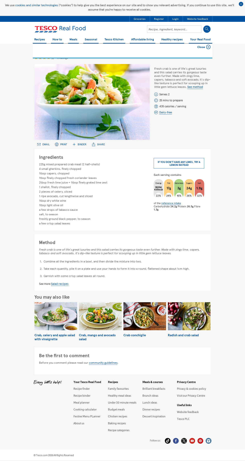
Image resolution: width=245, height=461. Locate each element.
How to (57, 39)
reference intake (171, 203)
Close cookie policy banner (241, 4)
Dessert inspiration (154, 416)
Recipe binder (82, 395)
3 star (44, 57)
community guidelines (103, 362)
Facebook (176, 441)
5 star (53, 57)
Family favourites (118, 388)
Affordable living (142, 39)
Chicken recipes (117, 416)
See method (195, 87)
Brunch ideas (150, 395)
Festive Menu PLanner (87, 416)
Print (61, 144)
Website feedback (188, 412)
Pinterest (200, 441)
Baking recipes (117, 423)
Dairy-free (165, 112)
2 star (40, 57)
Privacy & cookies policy (191, 388)
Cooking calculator (85, 409)
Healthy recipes (172, 39)
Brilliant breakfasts (153, 388)
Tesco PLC (183, 418)
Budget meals (116, 409)
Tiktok (168, 441)
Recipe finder (82, 388)
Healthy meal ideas (119, 395)
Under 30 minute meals (122, 402)
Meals (73, 39)
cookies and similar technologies (36, 5)
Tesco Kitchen (114, 39)
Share (98, 144)
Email (43, 144)
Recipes (39, 39)
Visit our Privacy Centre (191, 395)
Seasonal (91, 39)
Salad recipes (60, 284)
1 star (36, 57)
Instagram (208, 441)
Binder (79, 144)
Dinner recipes (151, 409)
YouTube (192, 441)
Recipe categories (119, 430)
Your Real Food (200, 39)
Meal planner (81, 402)
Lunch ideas (149, 402)
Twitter (184, 441)
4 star (48, 57)
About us (79, 423)
